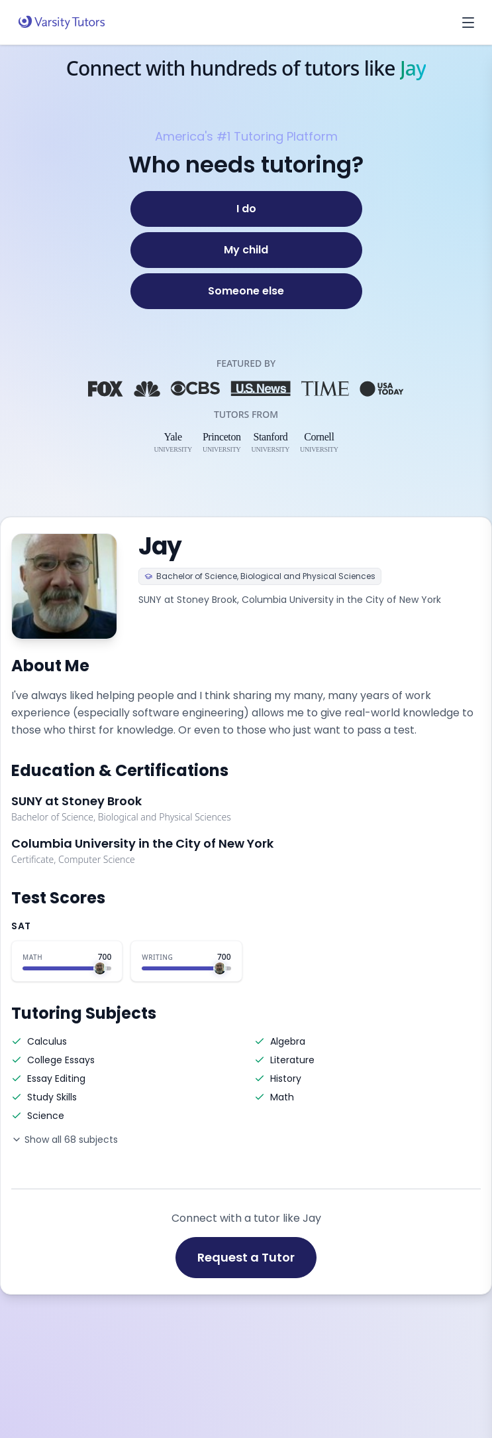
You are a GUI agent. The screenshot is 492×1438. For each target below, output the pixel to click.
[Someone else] (246, 291)
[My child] (246, 250)
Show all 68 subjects (64, 1139)
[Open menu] (468, 22)
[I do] (246, 209)
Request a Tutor (246, 1257)
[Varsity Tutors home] (61, 22)
